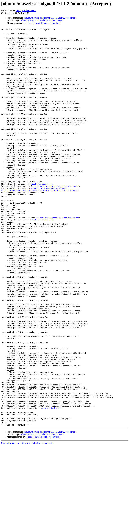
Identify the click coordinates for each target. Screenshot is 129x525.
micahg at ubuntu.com (26, 10)
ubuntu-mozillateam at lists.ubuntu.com (58, 217)
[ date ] (30, 23)
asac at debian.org (52, 484)
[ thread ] (38, 23)
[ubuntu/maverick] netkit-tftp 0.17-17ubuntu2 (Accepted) (50, 18)
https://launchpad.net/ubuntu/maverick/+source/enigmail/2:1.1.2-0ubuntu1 (40, 222)
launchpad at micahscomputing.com (47, 220)
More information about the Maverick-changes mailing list (27, 522)
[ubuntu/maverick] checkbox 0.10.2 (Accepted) (42, 20)
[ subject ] (46, 23)
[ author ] (56, 23)
